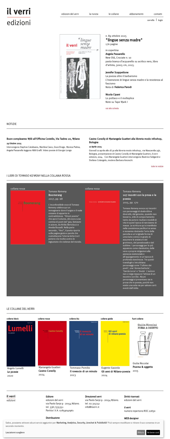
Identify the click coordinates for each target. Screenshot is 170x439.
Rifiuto (141, 432)
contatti (158, 14)
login (160, 20)
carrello (151, 20)
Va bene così (153, 432)
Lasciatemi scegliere (15, 432)
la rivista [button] (93, 14)
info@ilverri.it (92, 407)
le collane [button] (114, 14)
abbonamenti (136, 14)
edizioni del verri (70, 14)
